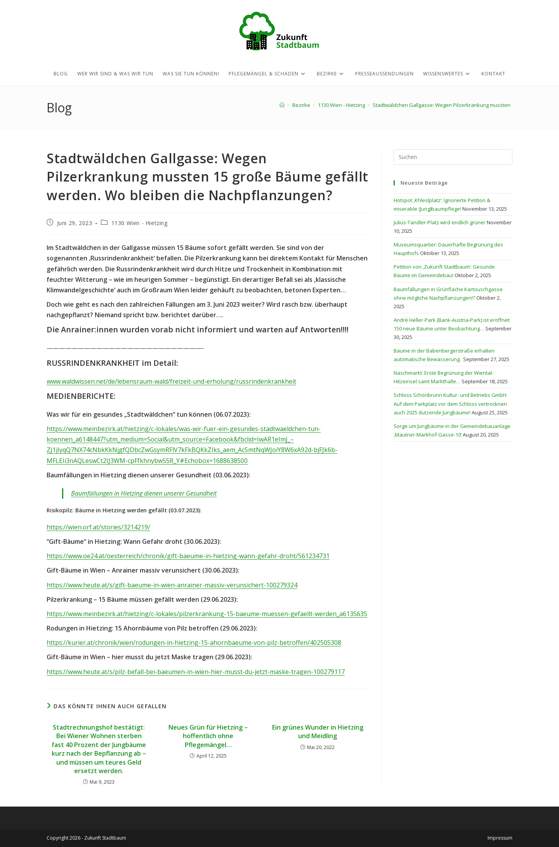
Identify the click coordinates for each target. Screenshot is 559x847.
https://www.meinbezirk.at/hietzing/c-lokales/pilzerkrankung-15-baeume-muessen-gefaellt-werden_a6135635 (207, 613)
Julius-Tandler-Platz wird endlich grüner (440, 222)
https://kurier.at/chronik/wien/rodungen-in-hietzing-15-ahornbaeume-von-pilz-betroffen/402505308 (194, 642)
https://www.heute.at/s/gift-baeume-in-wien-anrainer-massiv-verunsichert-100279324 (172, 585)
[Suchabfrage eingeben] (453, 157)
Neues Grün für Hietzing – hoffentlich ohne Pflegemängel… (208, 736)
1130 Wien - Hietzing (139, 223)
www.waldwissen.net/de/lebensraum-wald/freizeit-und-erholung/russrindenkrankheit (171, 381)
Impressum (500, 838)
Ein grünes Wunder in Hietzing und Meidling (317, 731)
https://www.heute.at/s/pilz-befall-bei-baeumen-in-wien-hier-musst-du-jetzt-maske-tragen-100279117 (196, 671)
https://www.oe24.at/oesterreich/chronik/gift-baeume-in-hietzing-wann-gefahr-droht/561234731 (188, 556)
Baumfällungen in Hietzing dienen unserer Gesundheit (144, 493)
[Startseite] (282, 104)
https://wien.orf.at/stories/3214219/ (98, 527)
